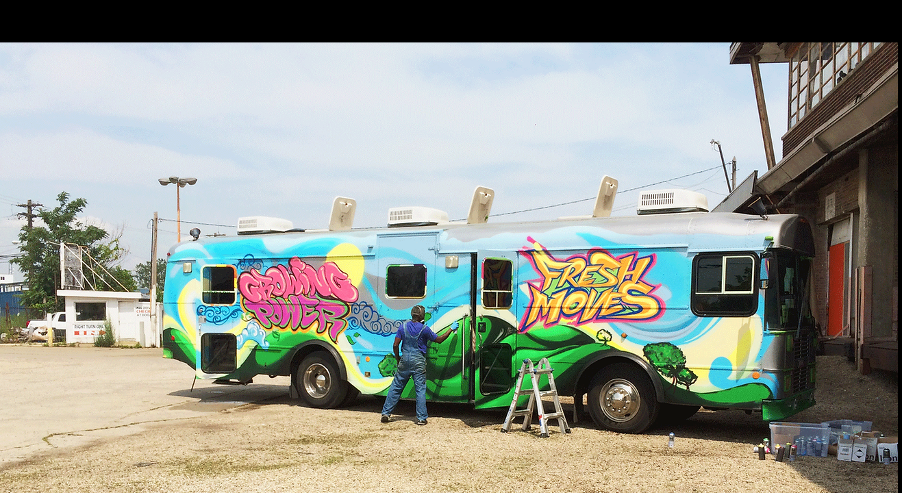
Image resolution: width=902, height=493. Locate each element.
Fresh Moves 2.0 (70, 24)
